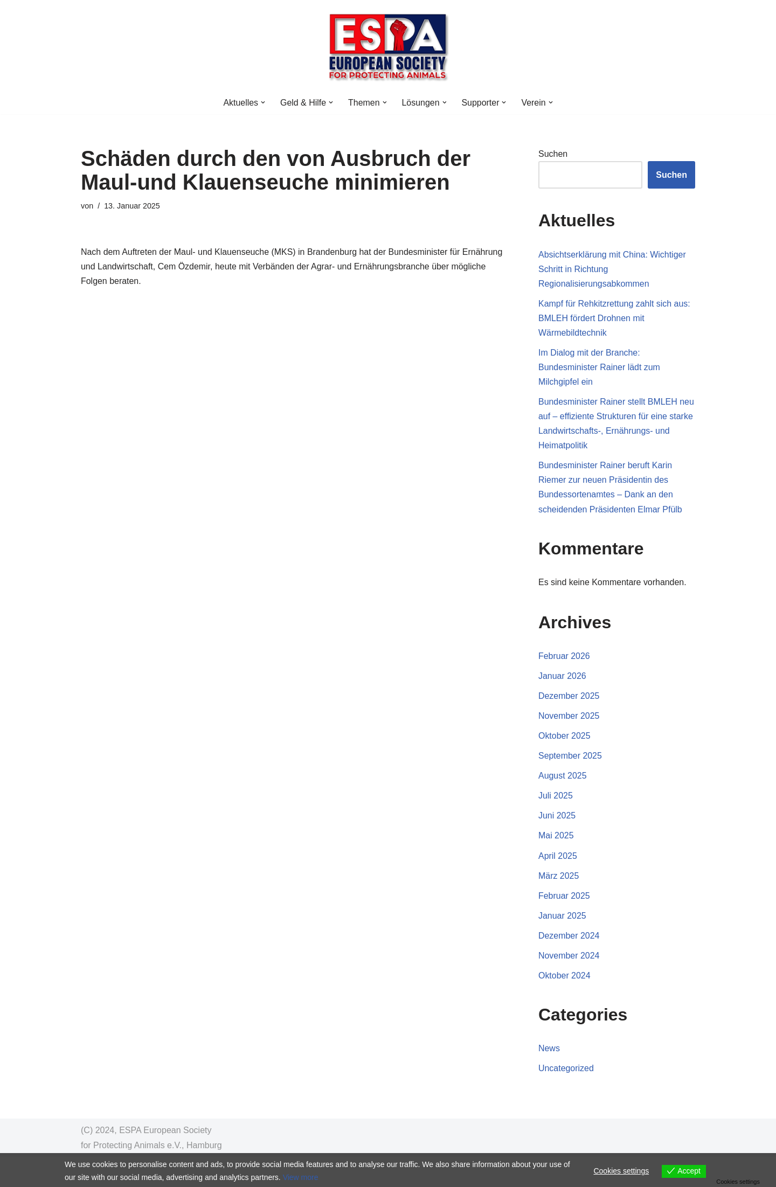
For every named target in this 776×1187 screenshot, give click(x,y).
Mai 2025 (556, 837)
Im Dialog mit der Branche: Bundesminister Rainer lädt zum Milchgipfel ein (599, 368)
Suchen (552, 153)
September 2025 (570, 757)
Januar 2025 (562, 917)
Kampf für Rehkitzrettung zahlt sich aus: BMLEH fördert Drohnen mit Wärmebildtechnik (614, 318)
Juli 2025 (555, 797)
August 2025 (562, 777)
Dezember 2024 (569, 937)
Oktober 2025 (564, 737)
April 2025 (557, 858)
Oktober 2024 (564, 978)
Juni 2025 (557, 817)
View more (300, 1177)
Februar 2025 (564, 898)
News (549, 1051)
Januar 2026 (562, 677)
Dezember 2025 (569, 697)
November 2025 (569, 717)
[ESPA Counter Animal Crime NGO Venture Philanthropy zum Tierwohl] (388, 45)
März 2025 (558, 878)
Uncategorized (566, 1070)
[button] (262, 102)
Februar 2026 (564, 657)
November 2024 (569, 957)
